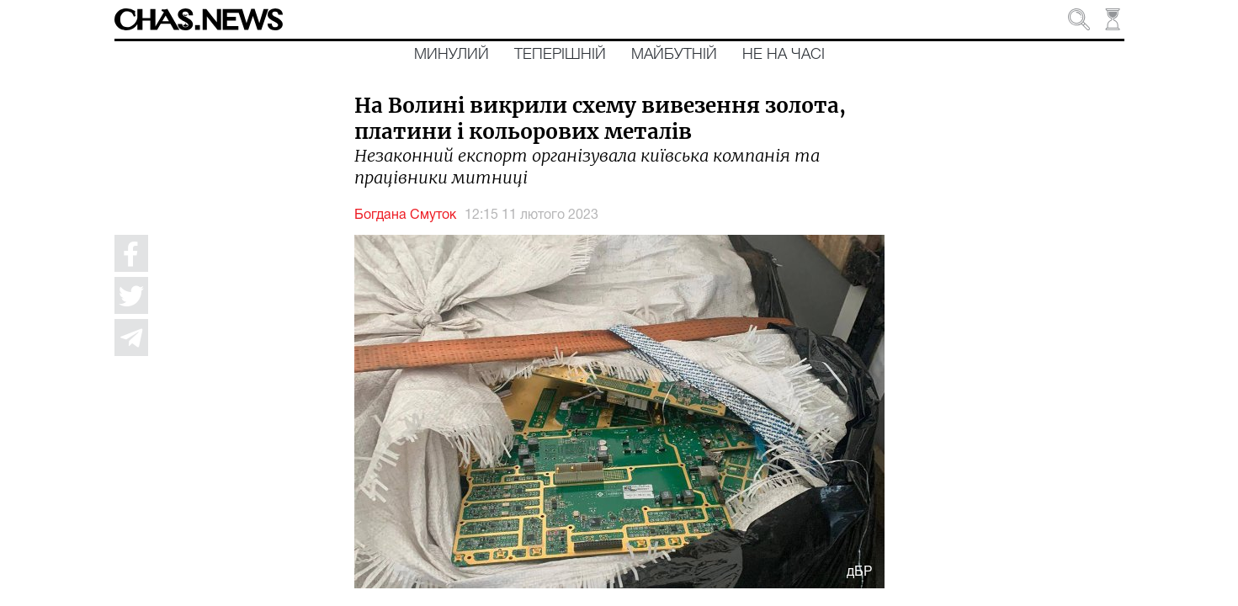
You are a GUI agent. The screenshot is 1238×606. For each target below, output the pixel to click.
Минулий (451, 54)
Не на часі (783, 54)
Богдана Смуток (405, 215)
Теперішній (560, 54)
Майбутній (674, 54)
